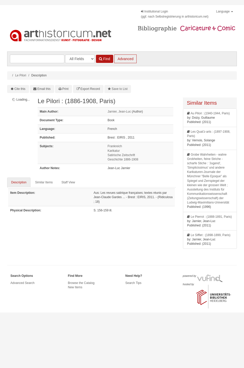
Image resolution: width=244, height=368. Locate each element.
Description (18, 182)
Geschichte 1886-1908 (123, 159)
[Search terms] (37, 58)
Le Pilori (20, 75)
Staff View (68, 182)
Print (65, 89)
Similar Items (44, 182)
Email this (44, 89)
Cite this (20, 89)
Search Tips (133, 283)
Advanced (125, 59)
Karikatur (114, 151)
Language (224, 11)
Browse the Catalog (81, 283)
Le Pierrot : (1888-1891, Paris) (211, 217)
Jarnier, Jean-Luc (119, 111)
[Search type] (80, 58)
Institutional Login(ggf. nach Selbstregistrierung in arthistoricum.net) (174, 14)
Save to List (120, 89)
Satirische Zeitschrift (121, 155)
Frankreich (115, 146)
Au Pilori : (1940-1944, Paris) (210, 113)
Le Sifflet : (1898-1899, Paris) (211, 235)
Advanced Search (22, 283)
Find (104, 59)
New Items (75, 287)
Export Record (90, 89)
